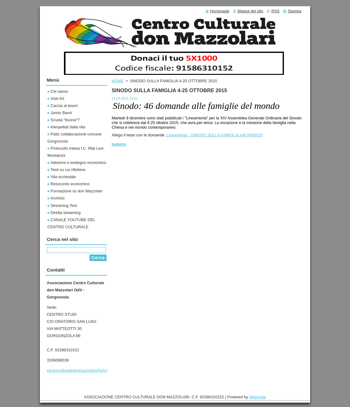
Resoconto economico (70, 184)
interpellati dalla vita (68, 127)
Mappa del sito (250, 11)
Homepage (220, 11)
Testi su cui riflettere (68, 169)
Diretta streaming (66, 212)
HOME (118, 81)
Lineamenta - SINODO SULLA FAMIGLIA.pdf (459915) (215, 135)
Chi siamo (59, 91)
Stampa (294, 11)
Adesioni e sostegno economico (79, 162)
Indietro (119, 144)
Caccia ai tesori (64, 105)
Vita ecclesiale (63, 176)
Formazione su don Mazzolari (77, 191)
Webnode (257, 397)
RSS (276, 11)
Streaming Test (64, 205)
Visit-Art (58, 98)
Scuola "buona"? (65, 120)
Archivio (58, 198)
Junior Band (61, 112)
